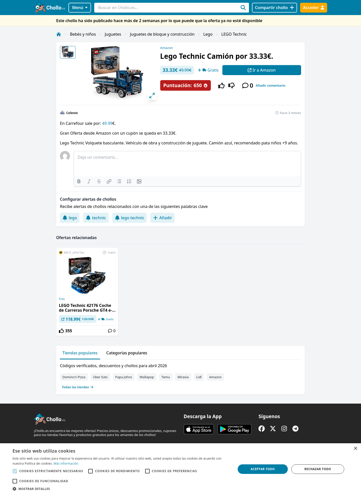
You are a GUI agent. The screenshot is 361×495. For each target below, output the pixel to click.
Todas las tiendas (78, 387)
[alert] (180, 469)
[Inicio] (58, 34)
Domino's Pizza (73, 377)
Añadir (162, 218)
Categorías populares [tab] (126, 353)
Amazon (166, 47)
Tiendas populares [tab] (80, 353)
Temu (165, 377)
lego (69, 218)
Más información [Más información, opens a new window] (66, 463)
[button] (121, 488)
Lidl (199, 377)
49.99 (106, 123)
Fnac (62, 299)
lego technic (129, 218)
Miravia (183, 377)
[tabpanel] (180, 375)
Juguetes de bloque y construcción (162, 34)
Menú (79, 7)
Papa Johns (123, 377)
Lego (208, 34)
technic (96, 218)
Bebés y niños (83, 34)
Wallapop (147, 377)
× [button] (355, 449)
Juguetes (113, 34)
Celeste (72, 113)
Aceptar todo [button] (263, 469)
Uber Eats (100, 377)
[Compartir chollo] (274, 8)
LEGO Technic (234, 34)
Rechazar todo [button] (317, 469)
